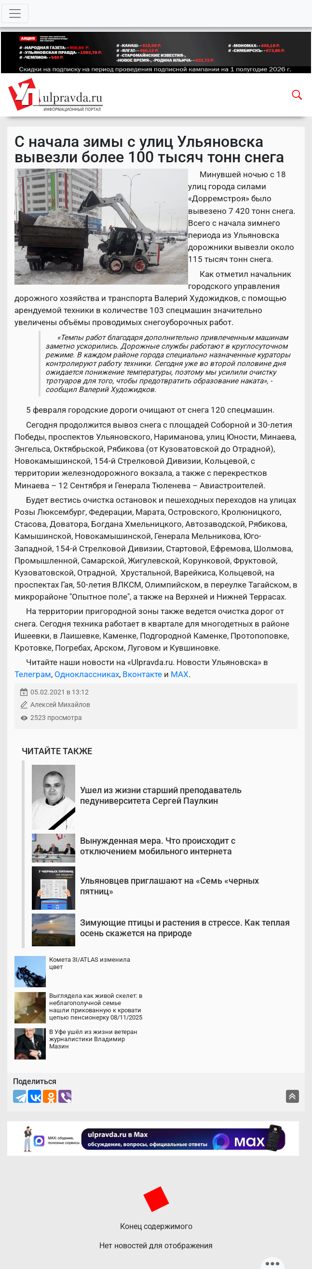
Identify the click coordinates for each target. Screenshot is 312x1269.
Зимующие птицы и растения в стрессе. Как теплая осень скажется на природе (185, 927)
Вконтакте (142, 674)
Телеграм (32, 674)
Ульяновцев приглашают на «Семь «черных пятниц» (169, 886)
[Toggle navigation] (14, 13)
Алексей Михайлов (60, 705)
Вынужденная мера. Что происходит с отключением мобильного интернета (157, 846)
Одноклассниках (86, 674)
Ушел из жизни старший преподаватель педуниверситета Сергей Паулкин (161, 795)
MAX (180, 674)
